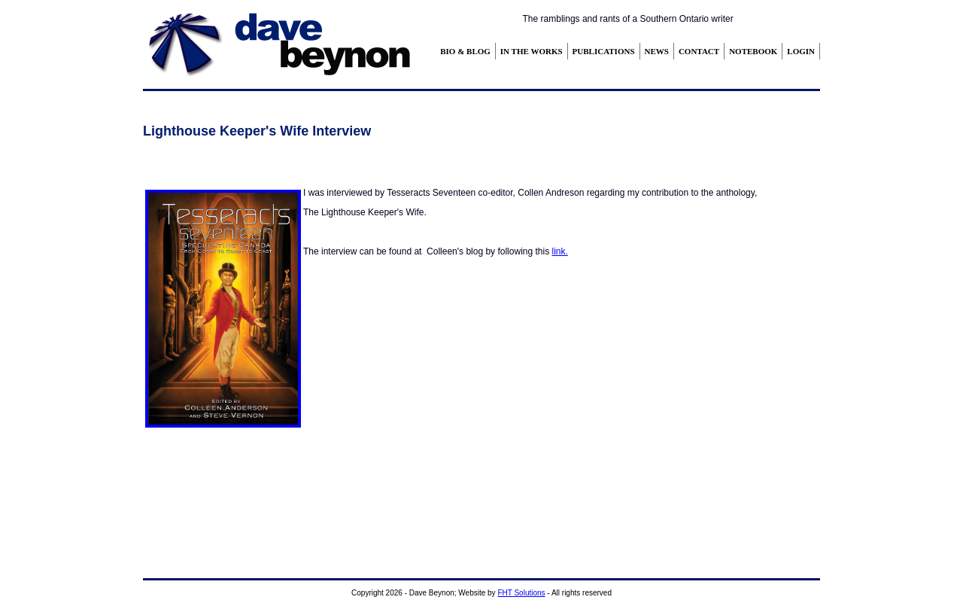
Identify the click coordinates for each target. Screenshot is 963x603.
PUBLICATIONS (604, 51)
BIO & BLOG (465, 51)
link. (559, 251)
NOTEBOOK (753, 51)
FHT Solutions (521, 593)
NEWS (657, 51)
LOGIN (801, 51)
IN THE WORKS (531, 51)
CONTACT (699, 51)
